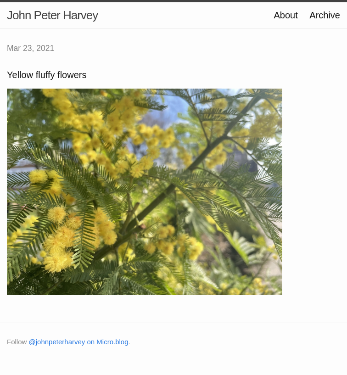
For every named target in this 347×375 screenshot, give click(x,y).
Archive (324, 15)
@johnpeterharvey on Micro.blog (79, 342)
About (285, 15)
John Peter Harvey (52, 15)
